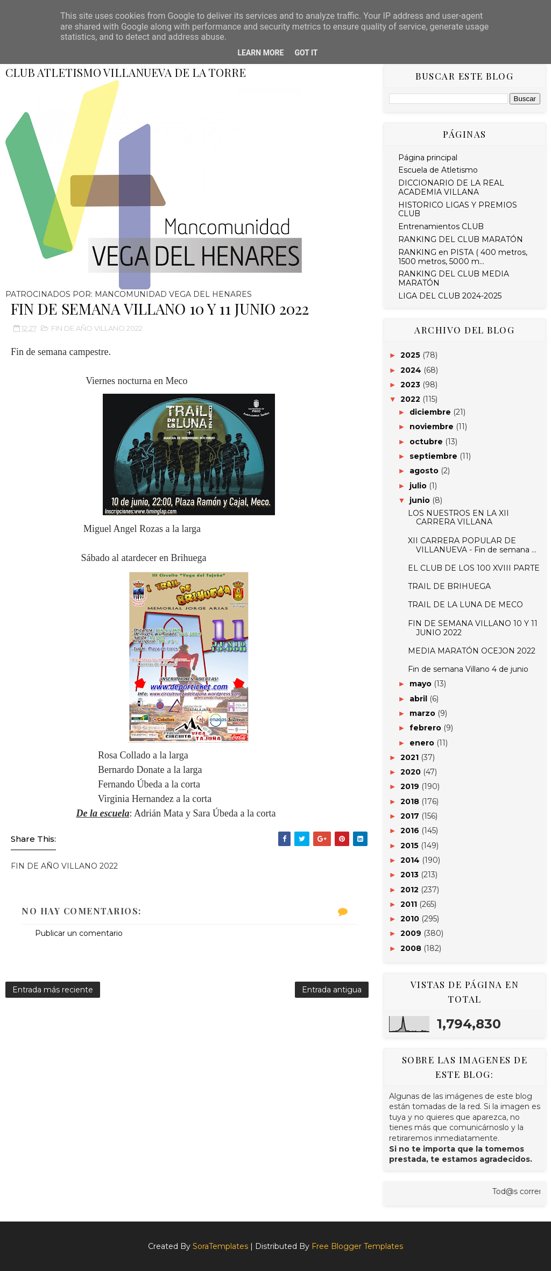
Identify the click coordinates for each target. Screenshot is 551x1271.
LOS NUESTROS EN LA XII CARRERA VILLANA (458, 517)
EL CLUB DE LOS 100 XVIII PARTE (474, 568)
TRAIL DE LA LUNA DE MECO (465, 604)
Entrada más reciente (52, 990)
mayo (421, 683)
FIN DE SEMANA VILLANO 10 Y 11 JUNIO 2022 (473, 628)
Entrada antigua (332, 990)
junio (420, 500)
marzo (423, 713)
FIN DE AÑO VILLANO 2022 (97, 328)
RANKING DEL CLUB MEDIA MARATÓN (453, 278)
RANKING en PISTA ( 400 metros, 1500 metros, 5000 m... (462, 256)
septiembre (434, 456)
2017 (410, 816)
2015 (410, 845)
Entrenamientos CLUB (441, 226)
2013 (410, 874)
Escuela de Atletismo (438, 170)
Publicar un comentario (79, 933)
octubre (427, 441)
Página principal (427, 157)
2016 (410, 830)
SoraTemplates (220, 1246)
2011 (409, 904)
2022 (411, 399)
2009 (411, 933)
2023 (411, 384)
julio (419, 486)
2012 (410, 889)
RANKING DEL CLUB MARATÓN (460, 239)
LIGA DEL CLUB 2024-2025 (449, 296)
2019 (410, 786)
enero (422, 743)
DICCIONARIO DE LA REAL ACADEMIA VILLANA (451, 187)
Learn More (260, 52)
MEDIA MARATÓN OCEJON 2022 (471, 651)
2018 (410, 801)
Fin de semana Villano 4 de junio (468, 669)
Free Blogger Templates (357, 1246)
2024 (411, 370)
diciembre (431, 412)
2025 (411, 355)
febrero (426, 728)
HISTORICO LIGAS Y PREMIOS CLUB (457, 209)
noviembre (432, 426)
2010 (410, 919)
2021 (410, 757)
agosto (425, 470)
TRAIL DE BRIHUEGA (449, 586)
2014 (411, 860)
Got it (305, 52)
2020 (411, 772)
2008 (411, 948)
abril (419, 699)
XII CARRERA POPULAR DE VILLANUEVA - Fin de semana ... (472, 545)
